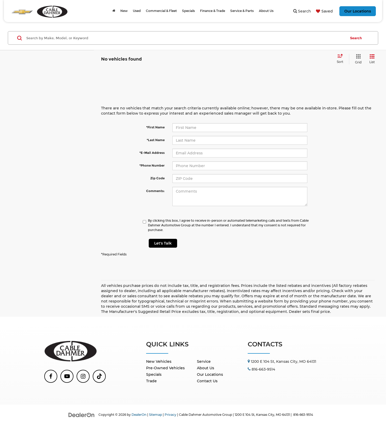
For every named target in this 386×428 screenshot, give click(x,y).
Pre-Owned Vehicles (165, 368)
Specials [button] (188, 11)
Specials (153, 374)
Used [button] (137, 11)
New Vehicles (158, 361)
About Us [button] (266, 11)
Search (356, 38)
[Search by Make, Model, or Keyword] (185, 38)
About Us (205, 368)
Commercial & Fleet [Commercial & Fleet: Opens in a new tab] (161, 11)
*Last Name (156, 140)
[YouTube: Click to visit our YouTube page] (66, 376)
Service (204, 361)
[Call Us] (261, 369)
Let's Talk (163, 243)
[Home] (114, 11)
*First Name (155, 127)
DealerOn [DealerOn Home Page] (139, 415)
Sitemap (155, 415)
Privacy (170, 415)
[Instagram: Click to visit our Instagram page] (83, 376)
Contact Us (207, 381)
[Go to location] (282, 361)
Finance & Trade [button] (212, 11)
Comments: (155, 191)
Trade (151, 381)
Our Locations (357, 11)
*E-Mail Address (152, 153)
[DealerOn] (81, 414)
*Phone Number (152, 165)
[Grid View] (357, 59)
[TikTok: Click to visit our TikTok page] (99, 376)
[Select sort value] (341, 59)
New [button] (124, 11)
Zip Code (157, 178)
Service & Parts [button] (242, 11)
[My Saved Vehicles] (324, 11)
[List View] (372, 59)
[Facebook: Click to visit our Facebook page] (50, 376)
